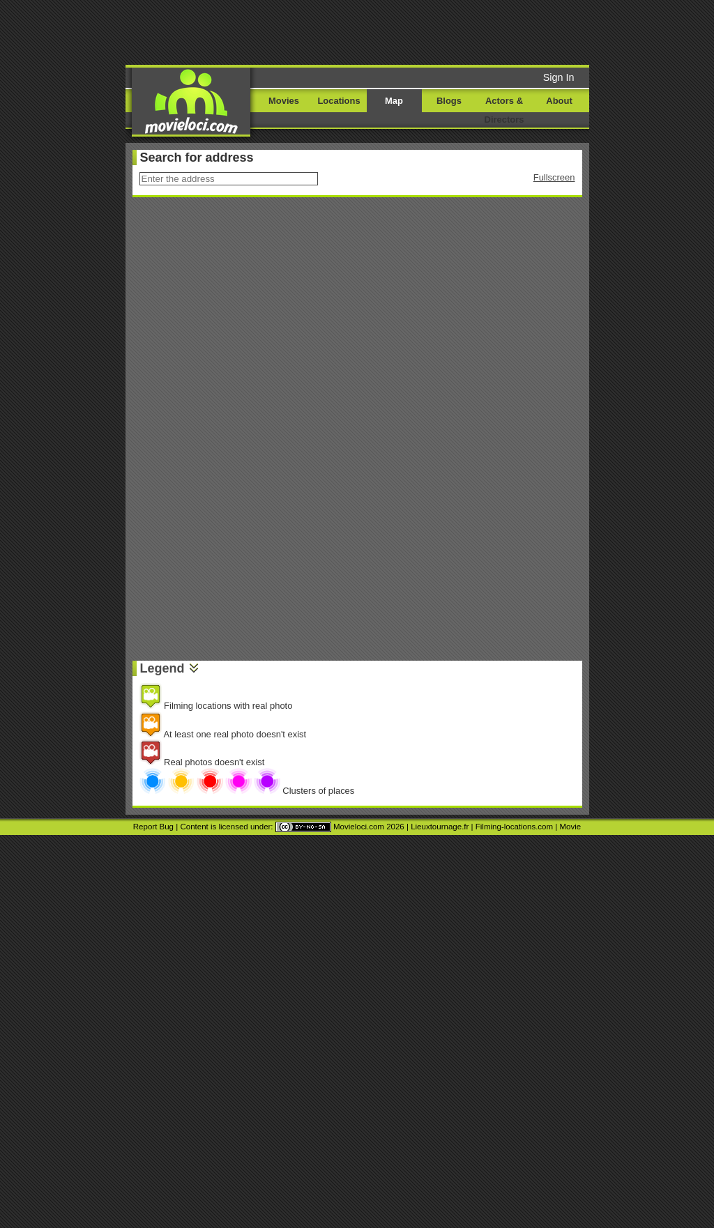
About (559, 100)
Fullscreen (554, 177)
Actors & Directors (504, 110)
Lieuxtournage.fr (440, 826)
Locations (338, 100)
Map (394, 100)
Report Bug (153, 826)
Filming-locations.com (514, 826)
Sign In (559, 77)
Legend (162, 668)
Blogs (449, 100)
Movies (283, 100)
